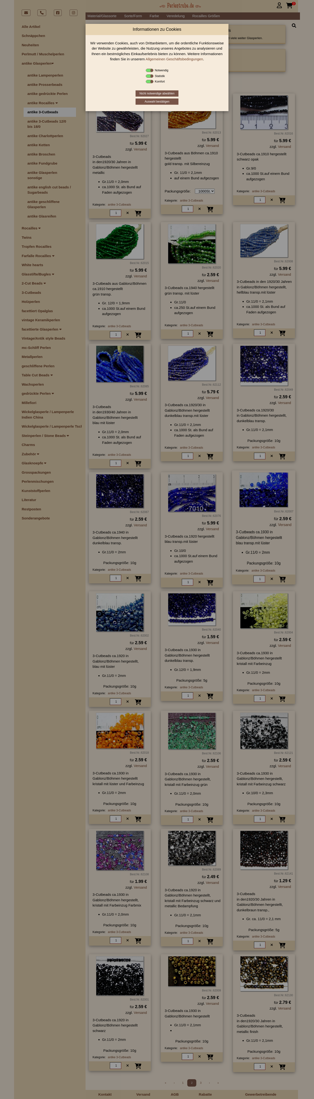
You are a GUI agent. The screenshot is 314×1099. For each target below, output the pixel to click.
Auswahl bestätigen (157, 101)
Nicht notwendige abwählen (157, 93)
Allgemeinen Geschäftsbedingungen (174, 59)
